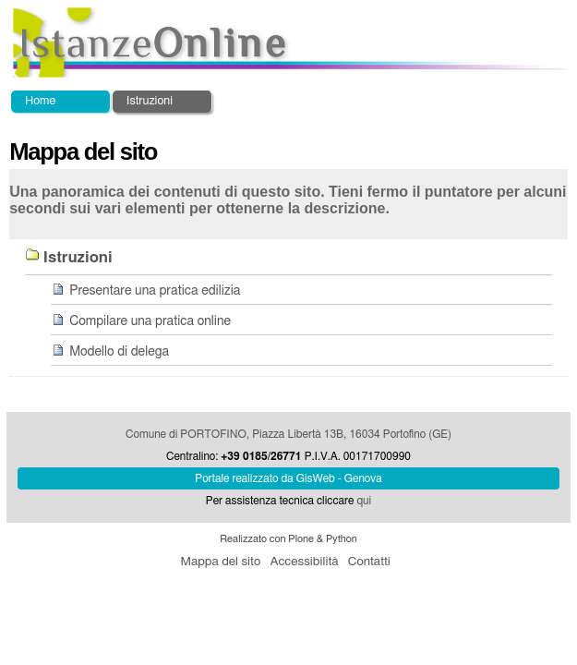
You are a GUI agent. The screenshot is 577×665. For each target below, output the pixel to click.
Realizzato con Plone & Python (288, 539)
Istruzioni (149, 101)
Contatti (369, 561)
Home (40, 101)
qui (363, 500)
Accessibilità (304, 561)
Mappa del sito (220, 561)
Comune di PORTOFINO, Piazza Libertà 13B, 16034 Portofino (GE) (288, 434)
